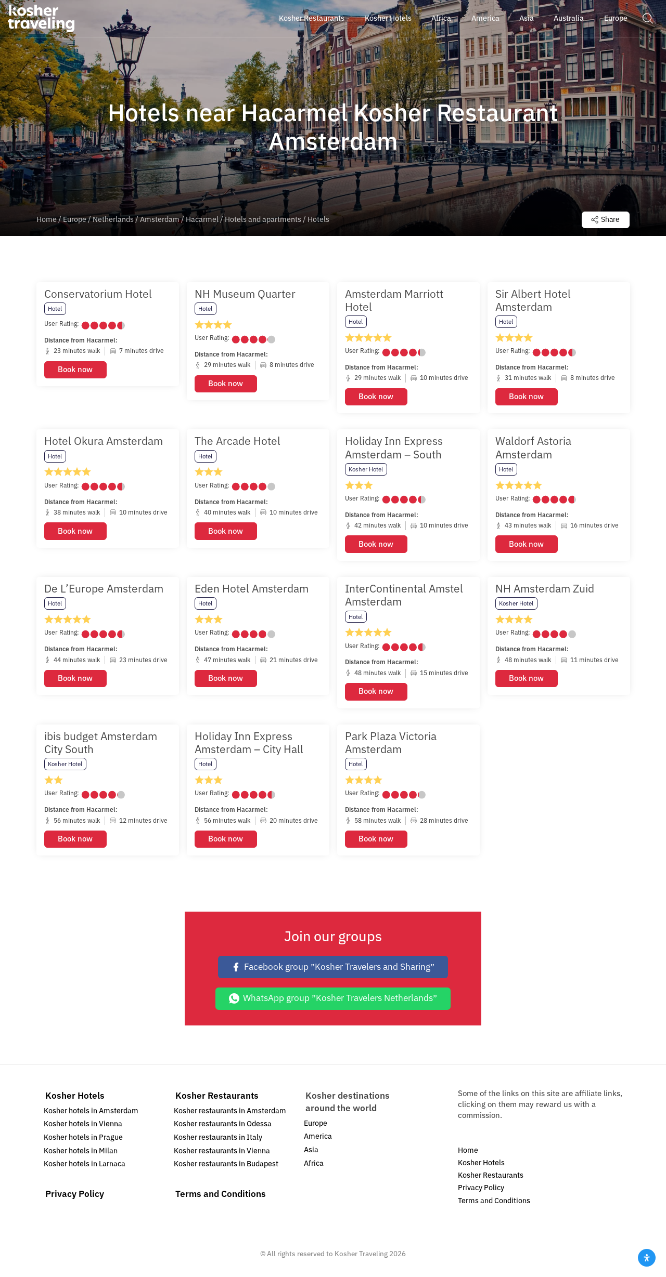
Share (602, 220)
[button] (647, 18)
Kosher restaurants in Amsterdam (230, 1113)
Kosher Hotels (75, 1098)
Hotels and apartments (263, 221)
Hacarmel (202, 221)
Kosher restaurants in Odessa (223, 1126)
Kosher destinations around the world (347, 1104)
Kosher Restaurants (217, 1098)
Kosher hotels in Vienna (83, 1126)
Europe (74, 221)
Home (46, 221)
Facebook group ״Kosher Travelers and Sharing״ (333, 969)
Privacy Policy (74, 1197)
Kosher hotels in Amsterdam (91, 1113)
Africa (314, 1165)
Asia (311, 1152)
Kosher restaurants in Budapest (226, 1166)
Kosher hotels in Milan (81, 1153)
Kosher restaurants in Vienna (222, 1153)
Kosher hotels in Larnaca (84, 1166)
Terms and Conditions (220, 1197)
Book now (75, 371)
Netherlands (113, 221)
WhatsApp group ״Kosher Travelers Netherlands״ (333, 1001)
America (318, 1139)
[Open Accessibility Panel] (647, 1258)
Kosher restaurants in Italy (218, 1139)
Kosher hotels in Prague (83, 1139)
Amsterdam (160, 221)
